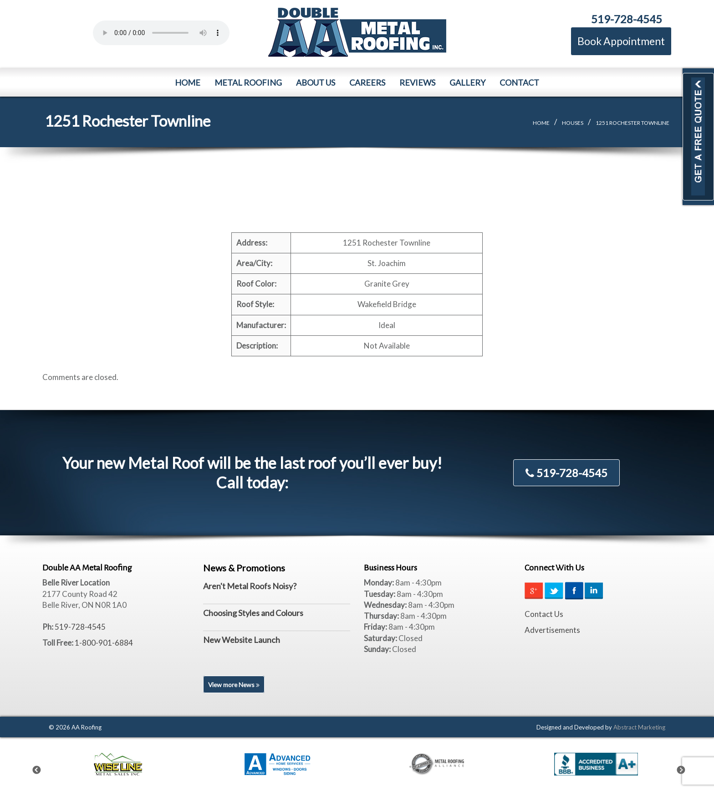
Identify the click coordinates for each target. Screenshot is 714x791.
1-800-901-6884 (104, 642)
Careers (367, 82)
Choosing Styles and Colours (253, 613)
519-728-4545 (626, 19)
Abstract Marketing (639, 727)
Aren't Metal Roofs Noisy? (249, 586)
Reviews (417, 82)
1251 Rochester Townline (632, 122)
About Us (315, 82)
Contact (519, 82)
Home (187, 82)
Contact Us (544, 614)
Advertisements (552, 630)
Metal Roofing (248, 82)
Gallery (467, 82)
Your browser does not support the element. (161, 33)
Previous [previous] (42, 768)
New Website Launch (241, 640)
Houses (572, 122)
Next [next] (686, 768)
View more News (234, 684)
